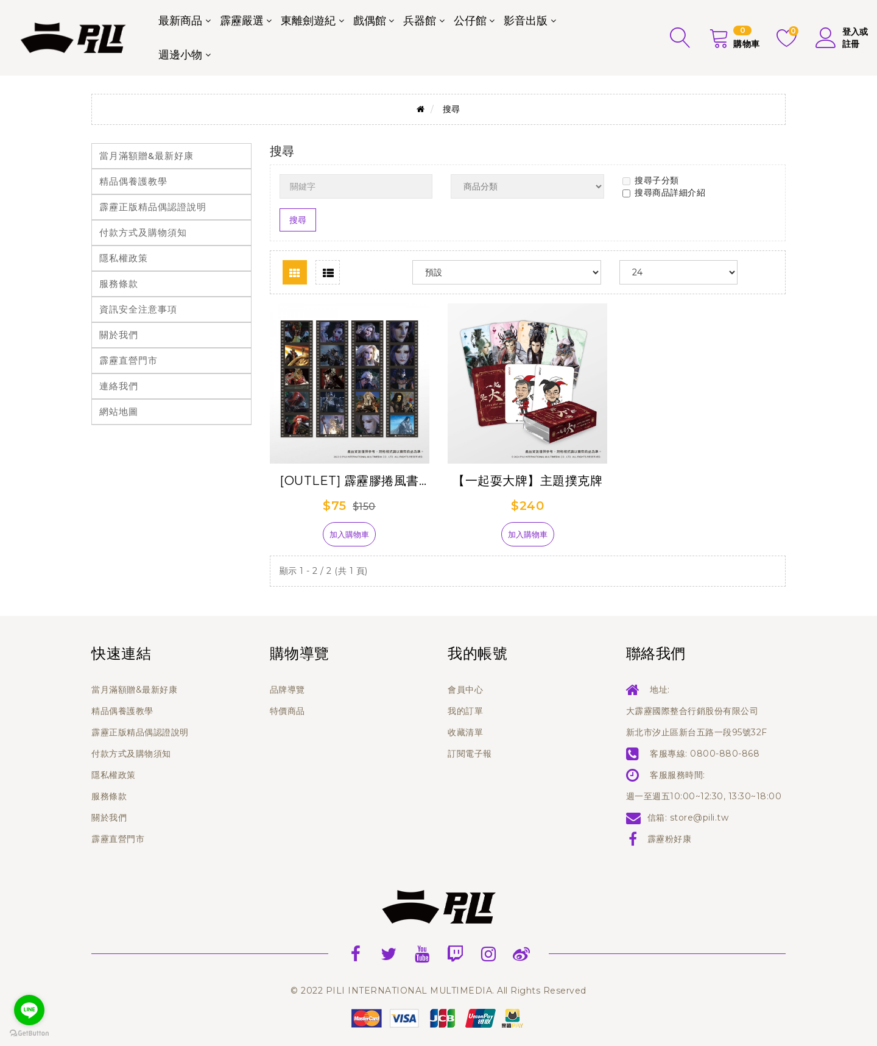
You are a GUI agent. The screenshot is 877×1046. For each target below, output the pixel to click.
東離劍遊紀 (308, 20)
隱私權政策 (123, 258)
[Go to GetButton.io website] (29, 1033)
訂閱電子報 (470, 753)
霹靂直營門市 (128, 360)
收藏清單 (465, 732)
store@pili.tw (699, 817)
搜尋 (451, 109)
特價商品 (287, 710)
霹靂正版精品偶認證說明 (152, 207)
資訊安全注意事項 (138, 309)
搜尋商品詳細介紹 (663, 192)
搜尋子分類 (650, 180)
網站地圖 (118, 411)
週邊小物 (180, 55)
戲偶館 (369, 20)
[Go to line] (29, 1010)
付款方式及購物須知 (143, 232)
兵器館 (419, 20)
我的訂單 (465, 710)
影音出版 (526, 20)
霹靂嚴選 (242, 20)
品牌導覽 (287, 689)
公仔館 (470, 20)
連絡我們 (118, 386)
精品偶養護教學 (133, 181)
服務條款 (118, 283)
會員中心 (465, 689)
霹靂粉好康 (669, 838)
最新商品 (180, 20)
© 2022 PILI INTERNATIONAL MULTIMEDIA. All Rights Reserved (438, 990)
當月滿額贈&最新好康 (146, 155)
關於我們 (118, 335)
